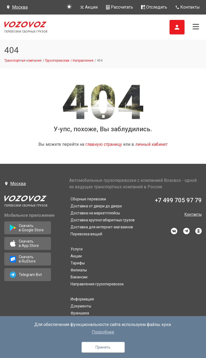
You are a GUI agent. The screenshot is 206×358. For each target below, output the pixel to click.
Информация (82, 299)
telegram (186, 231)
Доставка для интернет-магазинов (102, 227)
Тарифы (78, 263)
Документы (81, 306)
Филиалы (79, 270)
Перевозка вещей (86, 234)
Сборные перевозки (88, 199)
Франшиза (80, 313)
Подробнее (103, 332)
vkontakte (174, 231)
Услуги (77, 249)
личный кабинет (151, 144)
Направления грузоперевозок (97, 284)
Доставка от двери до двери (96, 206)
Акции (76, 256)
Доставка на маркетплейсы (95, 213)
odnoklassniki (198, 231)
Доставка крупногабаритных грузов (103, 220)
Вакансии (79, 277)
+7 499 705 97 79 (178, 200)
